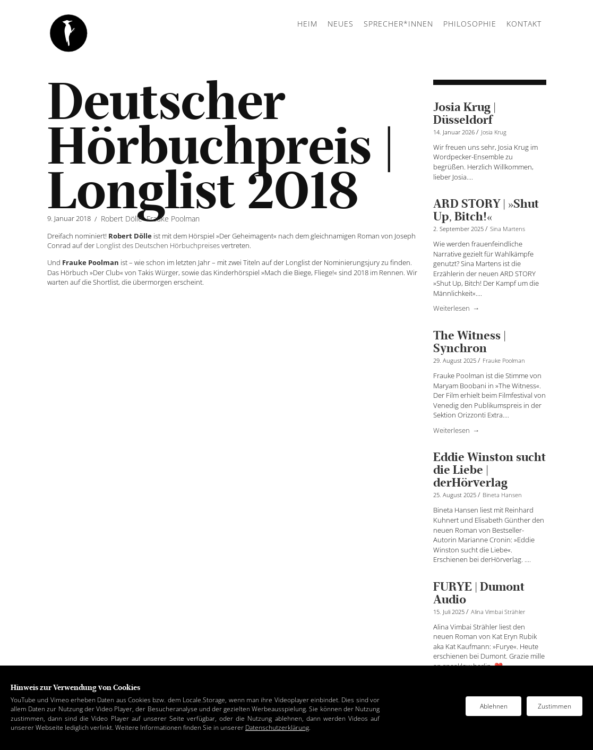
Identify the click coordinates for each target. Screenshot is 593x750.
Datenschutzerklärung (277, 727)
